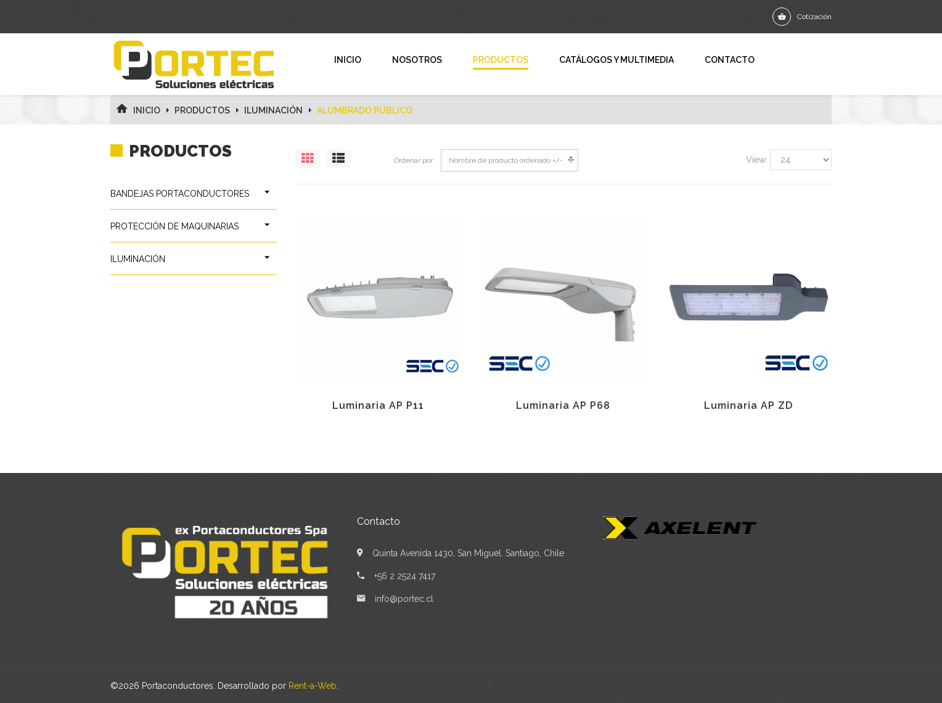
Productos (500, 60)
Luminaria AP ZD (748, 405)
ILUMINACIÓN (273, 110)
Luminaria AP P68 (563, 405)
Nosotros (417, 60)
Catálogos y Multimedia (616, 60)
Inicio (347, 60)
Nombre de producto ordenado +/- (506, 160)
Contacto (730, 60)
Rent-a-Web (313, 686)
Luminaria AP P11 (378, 405)
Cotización (814, 16)
